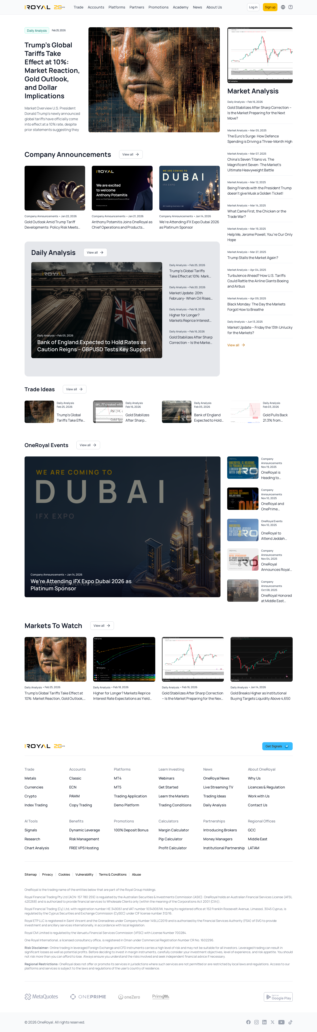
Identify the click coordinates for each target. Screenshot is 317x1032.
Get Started (168, 787)
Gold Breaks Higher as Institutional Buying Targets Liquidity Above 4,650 (260, 696)
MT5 (117, 787)
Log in (253, 7)
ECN (72, 787)
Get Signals (274, 746)
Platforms (117, 7)
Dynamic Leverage (84, 830)
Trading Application (130, 796)
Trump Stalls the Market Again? (252, 257)
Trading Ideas (214, 796)
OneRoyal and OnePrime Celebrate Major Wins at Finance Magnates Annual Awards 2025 (275, 506)
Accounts (96, 7)
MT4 (118, 778)
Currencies (34, 787)
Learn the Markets (174, 796)
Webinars (166, 778)
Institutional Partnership (224, 847)
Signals (31, 830)
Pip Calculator (171, 839)
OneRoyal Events (271, 521)
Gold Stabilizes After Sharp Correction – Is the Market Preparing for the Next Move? (259, 113)
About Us (214, 7)
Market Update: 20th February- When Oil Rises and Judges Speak (189, 298)
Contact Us (257, 805)
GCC (252, 830)
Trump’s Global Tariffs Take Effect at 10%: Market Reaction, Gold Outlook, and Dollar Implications (52, 70)
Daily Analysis (37, 30)
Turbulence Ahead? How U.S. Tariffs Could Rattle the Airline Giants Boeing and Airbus (257, 281)
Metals (30, 778)
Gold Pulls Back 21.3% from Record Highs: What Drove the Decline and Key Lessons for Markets (276, 417)
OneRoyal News (216, 778)
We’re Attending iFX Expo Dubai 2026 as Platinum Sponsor (189, 224)
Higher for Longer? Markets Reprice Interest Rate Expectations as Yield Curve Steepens (121, 696)
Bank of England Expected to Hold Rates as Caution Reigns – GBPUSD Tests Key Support (94, 345)
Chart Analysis (37, 847)
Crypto (31, 796)
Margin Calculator (174, 830)
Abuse (136, 874)
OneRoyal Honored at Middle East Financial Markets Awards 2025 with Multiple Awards (276, 598)
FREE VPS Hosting (84, 847)
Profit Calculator (173, 847)
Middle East (257, 839)
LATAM (253, 847)
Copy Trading (80, 805)
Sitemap (31, 874)
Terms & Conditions (112, 874)
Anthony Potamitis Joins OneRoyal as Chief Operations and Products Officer (122, 224)
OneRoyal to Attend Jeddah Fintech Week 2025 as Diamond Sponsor (276, 536)
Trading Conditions (175, 805)
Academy (181, 7)
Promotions (158, 7)
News (197, 7)
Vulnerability (84, 874)
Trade (78, 7)
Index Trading (36, 805)
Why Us (254, 778)
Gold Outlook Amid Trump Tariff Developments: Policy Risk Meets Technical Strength (51, 224)
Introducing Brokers (220, 830)
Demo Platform (126, 805)
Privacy (47, 874)
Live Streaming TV (218, 787)
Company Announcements (41, 216)
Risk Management (84, 839)
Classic (75, 778)
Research (32, 839)
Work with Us (258, 796)
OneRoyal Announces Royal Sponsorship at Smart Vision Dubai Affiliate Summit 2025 (276, 567)
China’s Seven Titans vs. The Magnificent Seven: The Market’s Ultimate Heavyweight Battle (254, 164)
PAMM (74, 796)
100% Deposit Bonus (131, 830)
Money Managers (217, 839)
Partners (137, 7)
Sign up (270, 7)
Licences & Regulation (266, 787)
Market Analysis (237, 130)
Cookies (64, 874)
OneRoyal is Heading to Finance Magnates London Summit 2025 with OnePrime (276, 475)
